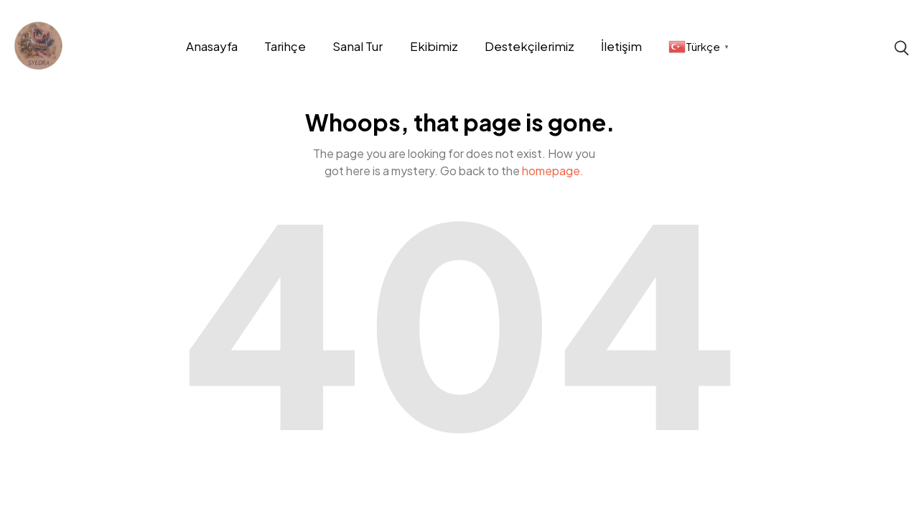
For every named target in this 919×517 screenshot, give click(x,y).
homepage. (553, 170)
